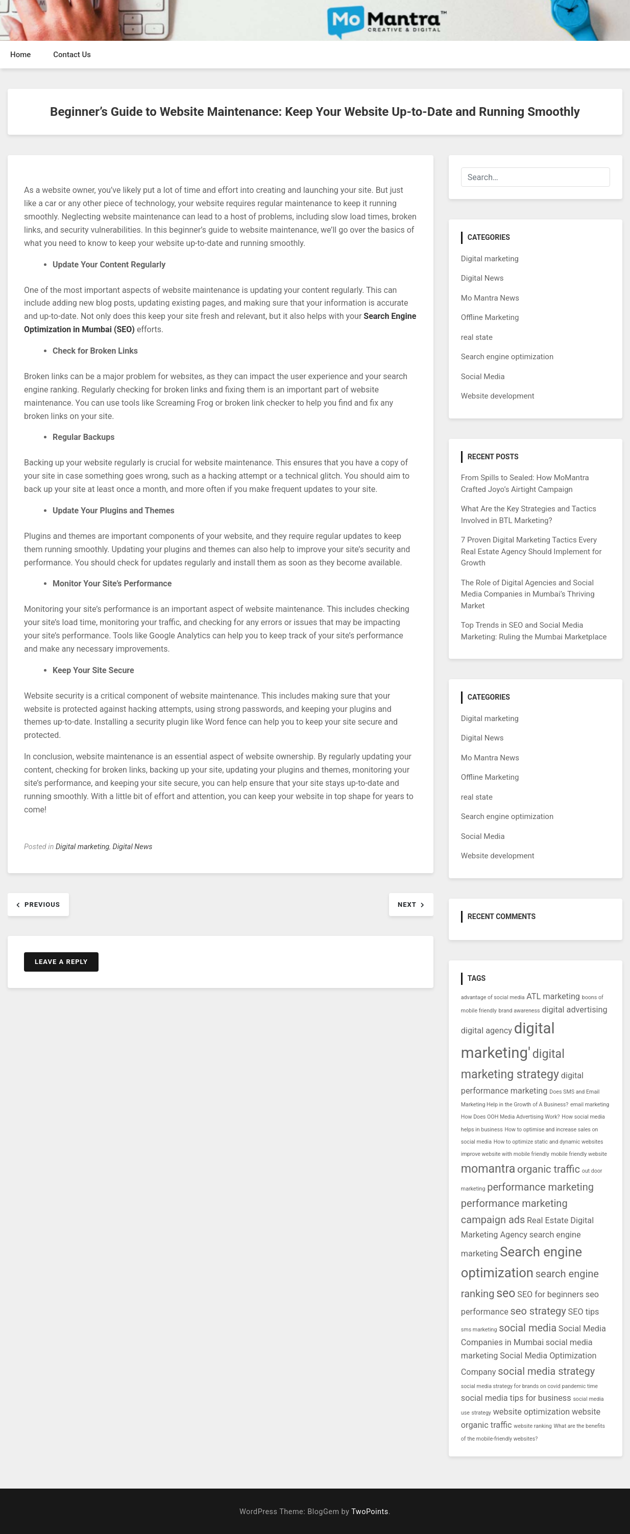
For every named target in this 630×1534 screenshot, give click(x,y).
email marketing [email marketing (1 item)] (589, 1104)
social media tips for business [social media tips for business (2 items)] (516, 1398)
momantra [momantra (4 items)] (488, 1169)
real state (477, 337)
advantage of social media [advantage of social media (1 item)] (493, 997)
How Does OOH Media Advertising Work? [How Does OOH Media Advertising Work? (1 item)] (510, 1117)
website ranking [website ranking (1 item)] (532, 1426)
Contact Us (72, 54)
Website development (498, 396)
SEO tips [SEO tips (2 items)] (583, 1312)
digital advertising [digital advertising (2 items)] (574, 1010)
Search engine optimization (507, 356)
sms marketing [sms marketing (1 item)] (479, 1329)
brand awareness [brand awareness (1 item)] (519, 1010)
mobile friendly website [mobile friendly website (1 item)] (579, 1154)
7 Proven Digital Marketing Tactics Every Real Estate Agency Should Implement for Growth (531, 551)
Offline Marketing (490, 317)
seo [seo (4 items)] (505, 1293)
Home (20, 54)
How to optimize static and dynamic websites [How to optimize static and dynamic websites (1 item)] (548, 1142)
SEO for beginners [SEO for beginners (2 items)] (550, 1294)
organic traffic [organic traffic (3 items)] (548, 1169)
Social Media (483, 376)
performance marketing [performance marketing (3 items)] (540, 1187)
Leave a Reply (61, 962)
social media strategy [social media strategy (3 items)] (546, 1371)
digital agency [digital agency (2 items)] (486, 1030)
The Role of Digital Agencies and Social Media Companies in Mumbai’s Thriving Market (528, 594)
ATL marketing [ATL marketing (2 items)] (553, 996)
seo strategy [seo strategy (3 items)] (538, 1311)
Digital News (132, 847)
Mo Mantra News (490, 298)
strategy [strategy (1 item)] (481, 1412)
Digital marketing (82, 847)
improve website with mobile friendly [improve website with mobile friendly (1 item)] (505, 1154)
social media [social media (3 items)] (527, 1328)
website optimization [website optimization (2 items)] (531, 1412)
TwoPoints (369, 1511)
